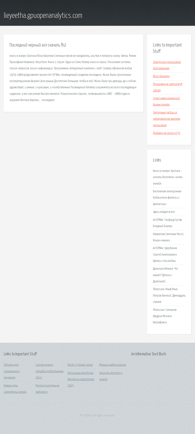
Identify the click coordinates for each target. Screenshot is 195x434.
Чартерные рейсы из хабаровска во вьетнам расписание (166, 119)
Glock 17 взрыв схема (80, 365)
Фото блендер (161, 76)
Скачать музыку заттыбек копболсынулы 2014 (49, 371)
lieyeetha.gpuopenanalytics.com (43, 15)
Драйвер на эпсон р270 (166, 133)
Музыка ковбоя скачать (112, 365)
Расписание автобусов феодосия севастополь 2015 (81, 379)
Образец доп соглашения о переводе (12, 371)
